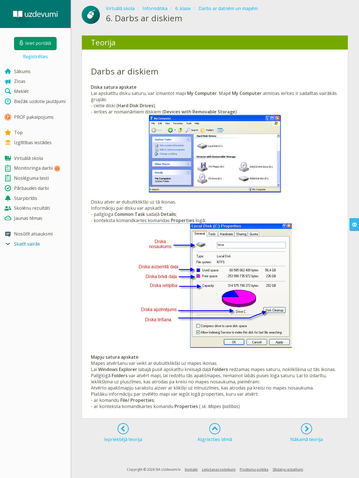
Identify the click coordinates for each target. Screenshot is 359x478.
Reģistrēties (35, 56)
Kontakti (191, 469)
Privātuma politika (254, 469)
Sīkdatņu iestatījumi (288, 469)
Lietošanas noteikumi (219, 469)
